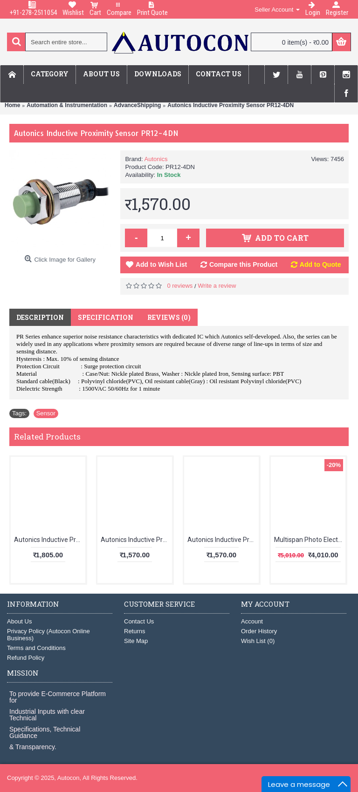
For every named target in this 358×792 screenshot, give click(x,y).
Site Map (136, 640)
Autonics (156, 159)
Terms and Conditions (36, 647)
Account (252, 621)
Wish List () (258, 640)
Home (12, 105)
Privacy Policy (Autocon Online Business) (48, 635)
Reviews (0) (169, 317)
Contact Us (139, 621)
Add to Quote (320, 264)
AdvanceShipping (137, 105)
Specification (105, 317)
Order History (259, 631)
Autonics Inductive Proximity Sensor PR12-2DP (136, 539)
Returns (134, 631)
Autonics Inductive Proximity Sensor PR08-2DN (49, 539)
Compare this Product (243, 264)
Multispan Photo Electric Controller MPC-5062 (309, 539)
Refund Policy (25, 657)
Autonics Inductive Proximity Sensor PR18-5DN (223, 539)
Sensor (45, 413)
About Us (19, 621)
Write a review (217, 285)
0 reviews (180, 285)
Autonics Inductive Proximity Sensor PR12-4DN (230, 105)
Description (40, 317)
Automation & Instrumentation (67, 105)
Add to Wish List (161, 264)
